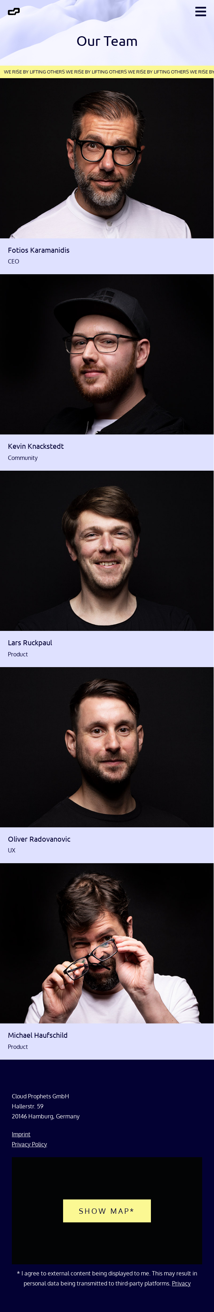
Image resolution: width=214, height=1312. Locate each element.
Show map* (107, 1211)
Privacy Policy (29, 1144)
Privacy (181, 1283)
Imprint (21, 1134)
